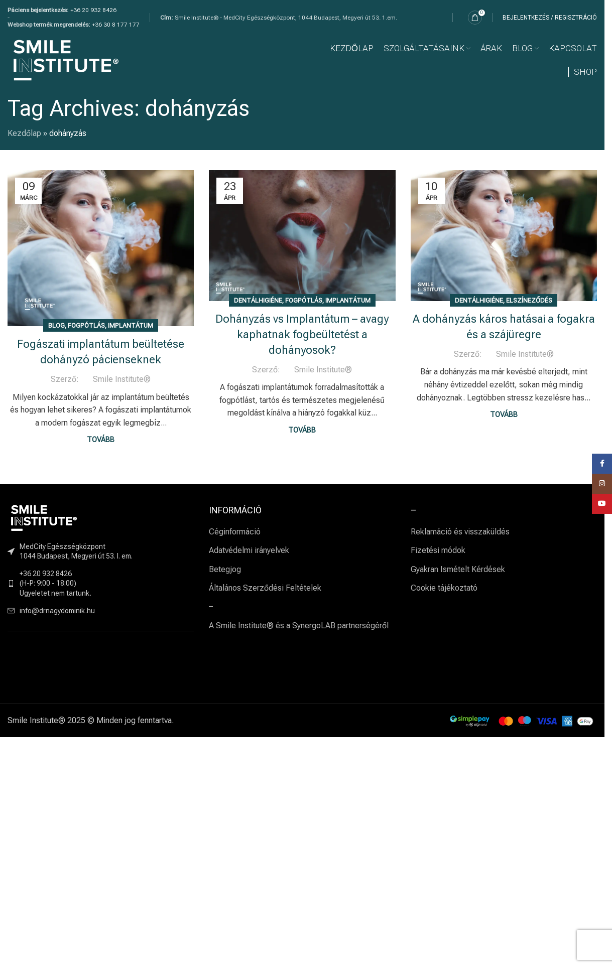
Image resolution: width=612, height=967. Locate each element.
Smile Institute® (122, 379)
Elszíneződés (529, 300)
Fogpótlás (86, 325)
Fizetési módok (438, 550)
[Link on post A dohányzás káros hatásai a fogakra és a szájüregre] (504, 235)
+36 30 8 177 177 (116, 24)
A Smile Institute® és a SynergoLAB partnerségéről (299, 625)
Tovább (100, 440)
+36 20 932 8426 (93, 10)
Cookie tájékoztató (444, 588)
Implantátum (130, 325)
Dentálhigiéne (258, 300)
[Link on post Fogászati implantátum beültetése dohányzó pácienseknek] (101, 248)
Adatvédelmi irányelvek (249, 550)
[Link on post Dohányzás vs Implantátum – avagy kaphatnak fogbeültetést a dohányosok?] (302, 235)
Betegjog (225, 569)
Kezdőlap (24, 133)
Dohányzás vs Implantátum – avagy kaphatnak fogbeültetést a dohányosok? (302, 334)
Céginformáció (235, 531)
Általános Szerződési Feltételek (265, 588)
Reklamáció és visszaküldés (460, 531)
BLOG (56, 325)
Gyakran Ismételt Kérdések (458, 569)
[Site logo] (66, 59)
